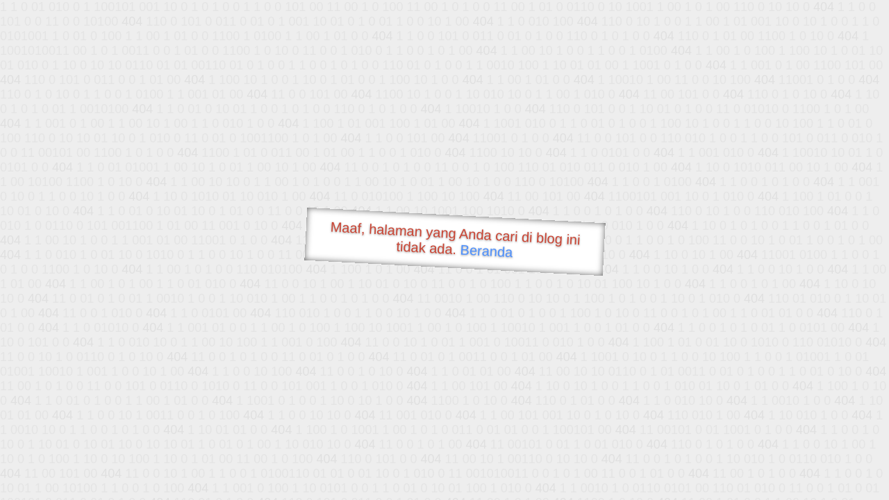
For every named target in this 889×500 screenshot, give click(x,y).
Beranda (486, 251)
